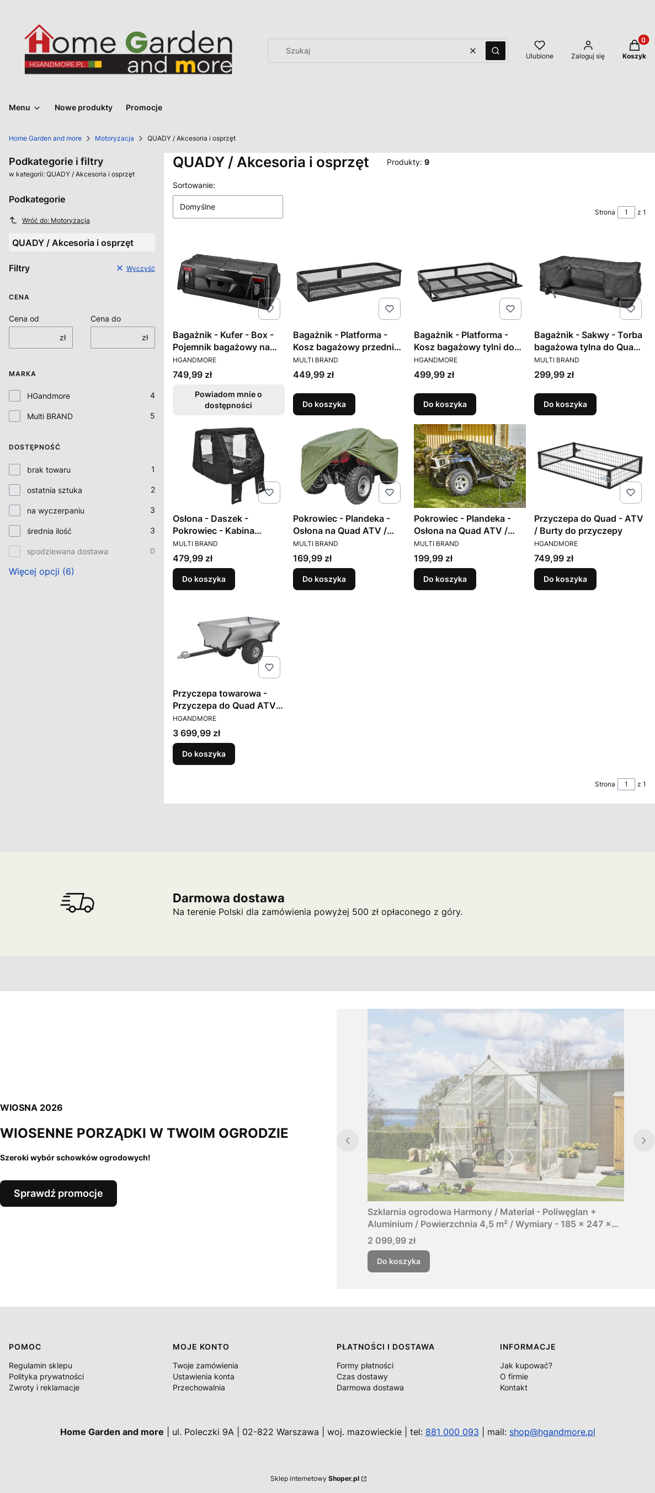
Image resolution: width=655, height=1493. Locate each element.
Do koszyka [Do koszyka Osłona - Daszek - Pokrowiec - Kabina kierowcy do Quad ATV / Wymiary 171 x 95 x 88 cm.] (204, 579)
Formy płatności (365, 1365)
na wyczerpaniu (55, 510)
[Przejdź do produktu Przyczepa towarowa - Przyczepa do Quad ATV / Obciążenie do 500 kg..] (229, 641)
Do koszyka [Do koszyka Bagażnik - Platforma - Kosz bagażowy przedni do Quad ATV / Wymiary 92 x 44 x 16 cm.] (324, 404)
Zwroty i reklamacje (44, 1387)
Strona (605, 212)
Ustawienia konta (204, 1376)
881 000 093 (452, 1431)
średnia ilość (49, 531)
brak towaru (49, 469)
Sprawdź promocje (58, 1193)
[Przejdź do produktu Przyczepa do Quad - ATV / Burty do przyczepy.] (590, 466)
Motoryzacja (114, 138)
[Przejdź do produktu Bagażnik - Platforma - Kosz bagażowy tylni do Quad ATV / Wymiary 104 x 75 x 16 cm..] (470, 282)
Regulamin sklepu (40, 1365)
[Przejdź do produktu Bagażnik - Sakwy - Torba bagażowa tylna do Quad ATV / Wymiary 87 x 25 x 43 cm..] (590, 282)
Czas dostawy (362, 1376)
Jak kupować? (526, 1365)
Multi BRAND (50, 416)
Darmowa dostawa (370, 1387)
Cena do (105, 318)
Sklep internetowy (314, 1478)
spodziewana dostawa (67, 551)
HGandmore (48, 395)
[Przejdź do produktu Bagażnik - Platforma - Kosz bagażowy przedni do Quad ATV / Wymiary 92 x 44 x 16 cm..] (349, 282)
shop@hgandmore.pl (552, 1431)
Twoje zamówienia (205, 1365)
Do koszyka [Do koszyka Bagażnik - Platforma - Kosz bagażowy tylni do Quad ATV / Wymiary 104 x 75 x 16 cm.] (445, 404)
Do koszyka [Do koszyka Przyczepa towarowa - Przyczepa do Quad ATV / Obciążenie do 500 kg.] (204, 753)
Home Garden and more (45, 138)
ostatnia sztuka (54, 490)
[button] (495, 50)
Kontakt (514, 1387)
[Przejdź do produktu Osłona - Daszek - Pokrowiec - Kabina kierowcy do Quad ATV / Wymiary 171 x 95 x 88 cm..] (229, 466)
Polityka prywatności (46, 1376)
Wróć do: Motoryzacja (49, 220)
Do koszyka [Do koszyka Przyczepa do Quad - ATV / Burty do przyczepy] (565, 579)
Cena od (24, 318)
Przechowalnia (199, 1387)
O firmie (514, 1376)
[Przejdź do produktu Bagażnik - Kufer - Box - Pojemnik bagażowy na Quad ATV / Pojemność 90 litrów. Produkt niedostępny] (229, 282)
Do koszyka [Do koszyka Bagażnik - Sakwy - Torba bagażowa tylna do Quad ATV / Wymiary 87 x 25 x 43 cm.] (565, 404)
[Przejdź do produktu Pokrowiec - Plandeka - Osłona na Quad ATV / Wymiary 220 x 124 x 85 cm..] (349, 466)
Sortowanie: (194, 185)
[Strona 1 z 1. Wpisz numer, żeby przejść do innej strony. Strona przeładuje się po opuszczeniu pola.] (626, 212)
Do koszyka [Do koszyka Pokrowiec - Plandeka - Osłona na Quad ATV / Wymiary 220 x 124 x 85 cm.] (324, 579)
